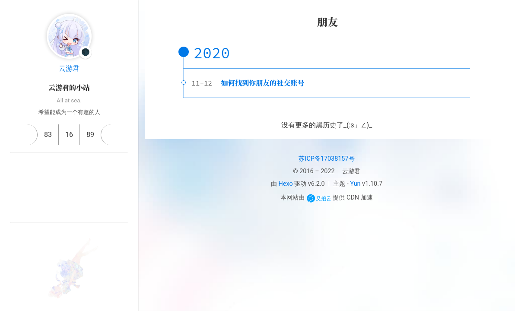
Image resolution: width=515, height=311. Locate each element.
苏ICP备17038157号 (326, 158)
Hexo (286, 183)
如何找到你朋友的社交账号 (262, 83)
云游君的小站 (69, 87)
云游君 (69, 68)
